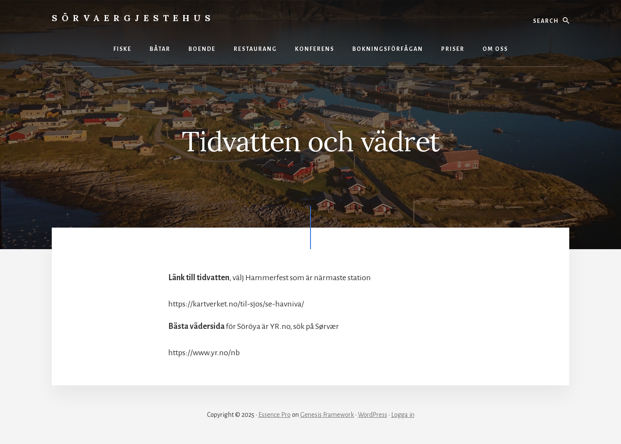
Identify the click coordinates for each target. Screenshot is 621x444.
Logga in (402, 414)
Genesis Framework (327, 414)
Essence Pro (274, 414)
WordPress (372, 414)
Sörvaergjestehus (133, 18)
